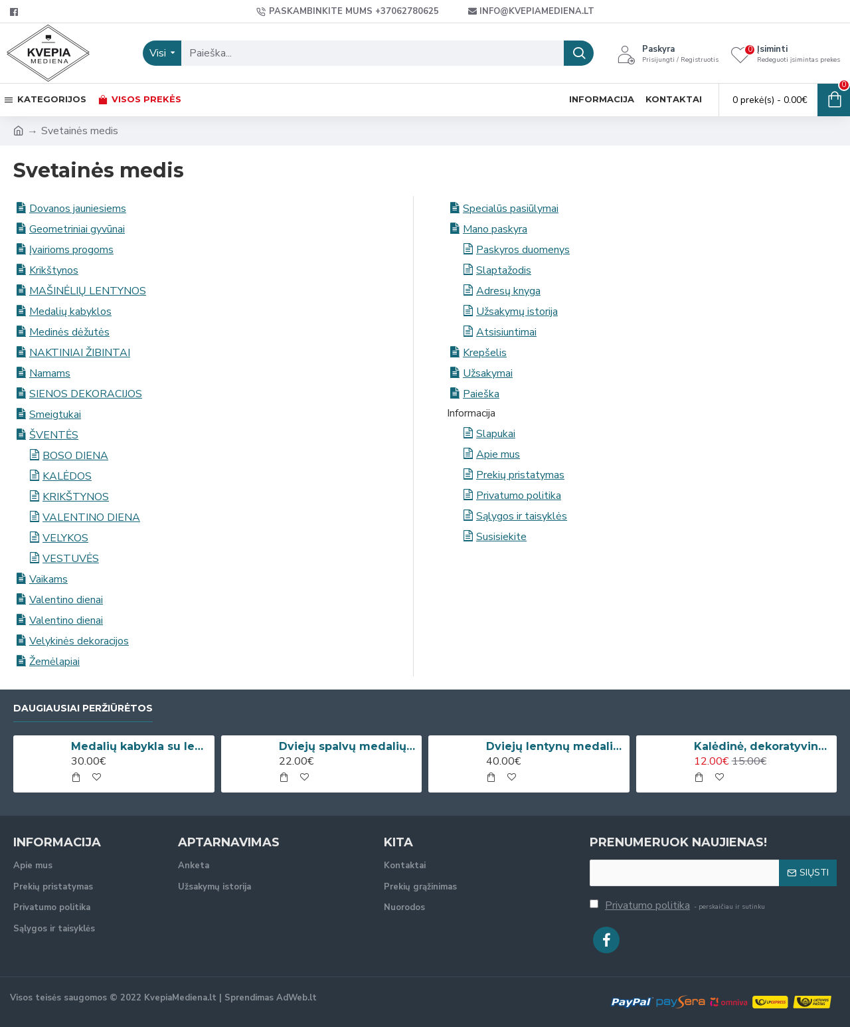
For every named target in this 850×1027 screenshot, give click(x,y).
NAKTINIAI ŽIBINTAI (79, 352)
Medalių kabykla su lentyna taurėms (140, 746)
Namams (49, 373)
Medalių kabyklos (70, 311)
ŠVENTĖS (53, 435)
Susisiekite (501, 536)
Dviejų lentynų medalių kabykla (555, 746)
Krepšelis (485, 352)
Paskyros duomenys (523, 249)
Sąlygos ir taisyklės (521, 516)
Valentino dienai (66, 600)
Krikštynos (53, 270)
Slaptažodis (503, 270)
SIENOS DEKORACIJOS (85, 394)
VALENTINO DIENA (91, 517)
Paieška (481, 394)
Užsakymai (488, 373)
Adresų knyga (508, 291)
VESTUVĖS (70, 558)
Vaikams (48, 579)
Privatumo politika (518, 495)
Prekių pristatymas (520, 475)
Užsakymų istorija (517, 311)
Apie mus (498, 454)
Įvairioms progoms (71, 249)
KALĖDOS (67, 476)
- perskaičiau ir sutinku (677, 905)
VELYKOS (65, 538)
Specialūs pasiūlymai (510, 208)
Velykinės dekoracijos (79, 641)
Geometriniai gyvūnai (77, 229)
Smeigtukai (55, 414)
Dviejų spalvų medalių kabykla (348, 746)
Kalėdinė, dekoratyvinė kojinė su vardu (763, 746)
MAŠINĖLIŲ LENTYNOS (87, 291)
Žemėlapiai (54, 661)
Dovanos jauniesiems (77, 208)
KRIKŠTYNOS (75, 497)
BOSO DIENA (75, 455)
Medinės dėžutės (69, 332)
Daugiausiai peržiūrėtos (83, 708)
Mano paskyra (495, 229)
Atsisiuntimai (506, 332)
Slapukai (495, 433)
